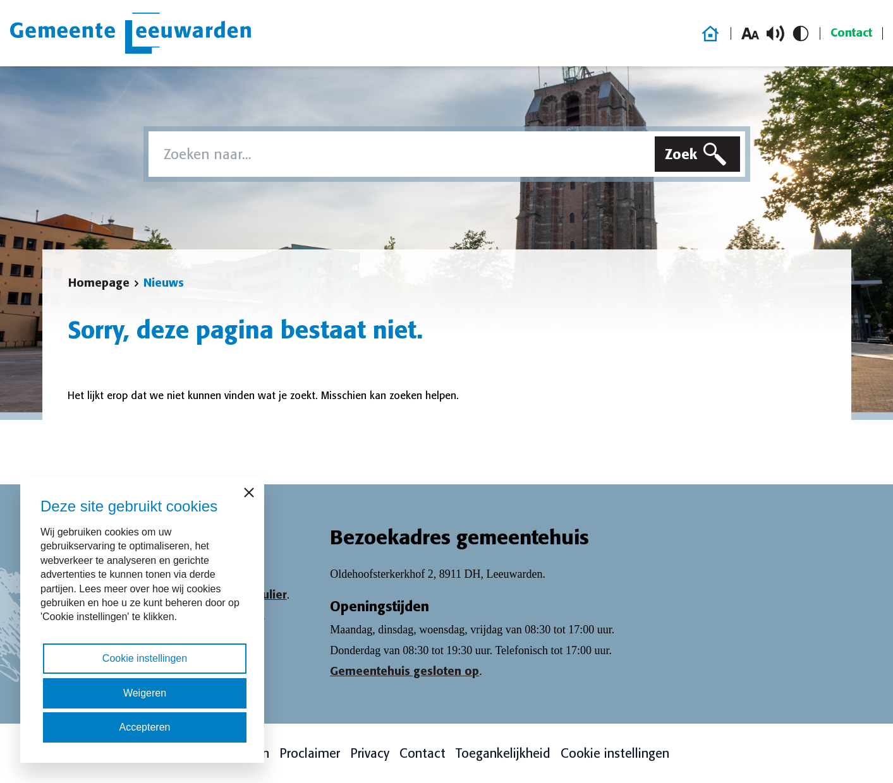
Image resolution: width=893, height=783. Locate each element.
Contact (851, 33)
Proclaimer (309, 753)
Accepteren (145, 727)
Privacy (369, 753)
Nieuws (163, 283)
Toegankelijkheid (503, 753)
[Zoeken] (697, 154)
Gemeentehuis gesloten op (404, 671)
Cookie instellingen (615, 753)
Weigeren (144, 693)
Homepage (99, 283)
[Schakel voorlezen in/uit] (775, 33)
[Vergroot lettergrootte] (750, 33)
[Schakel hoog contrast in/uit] (801, 33)
